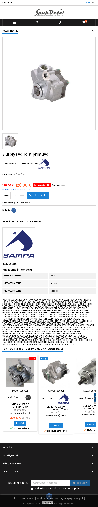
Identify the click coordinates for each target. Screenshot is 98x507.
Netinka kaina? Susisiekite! (16, 189)
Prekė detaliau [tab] (12, 221)
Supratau (47, 502)
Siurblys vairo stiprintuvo (20, 405)
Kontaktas (7, 2)
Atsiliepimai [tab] (34, 221)
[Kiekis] (15, 195)
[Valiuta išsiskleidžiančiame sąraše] (89, 2)
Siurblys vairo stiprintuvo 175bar (56, 408)
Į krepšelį (37, 195)
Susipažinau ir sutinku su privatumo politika (58, 488)
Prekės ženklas (30, 163)
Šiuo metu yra (10, 202)
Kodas (6, 163)
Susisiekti (56, 425)
